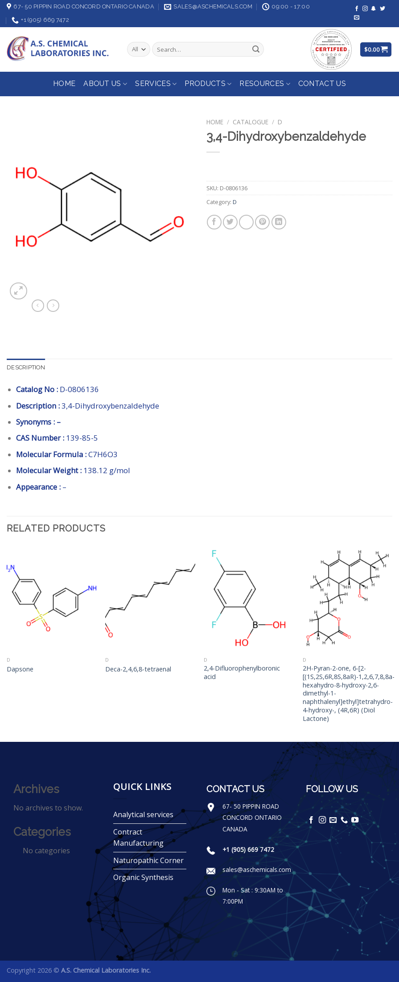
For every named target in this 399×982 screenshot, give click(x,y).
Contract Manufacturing (138, 837)
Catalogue (250, 122)
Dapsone (20, 669)
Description (26, 367)
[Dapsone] (52, 599)
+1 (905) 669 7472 (248, 849)
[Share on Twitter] (230, 222)
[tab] (26, 367)
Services (156, 83)
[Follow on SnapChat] (373, 9)
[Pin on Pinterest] (262, 222)
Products (208, 83)
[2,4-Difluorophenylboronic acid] (249, 599)
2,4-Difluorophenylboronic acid (242, 672)
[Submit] (255, 49)
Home (64, 83)
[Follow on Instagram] (365, 9)
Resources (264, 83)
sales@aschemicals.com (256, 869)
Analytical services (143, 814)
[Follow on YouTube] (354, 820)
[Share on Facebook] (214, 222)
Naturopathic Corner (148, 860)
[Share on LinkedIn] (278, 222)
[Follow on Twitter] (382, 9)
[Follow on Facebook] (356, 9)
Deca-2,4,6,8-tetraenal (138, 669)
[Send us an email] (356, 18)
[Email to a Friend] (246, 222)
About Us (105, 83)
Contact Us (322, 83)
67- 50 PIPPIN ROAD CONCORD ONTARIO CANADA (252, 817)
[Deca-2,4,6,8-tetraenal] (150, 599)
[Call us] (344, 820)
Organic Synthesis (143, 877)
